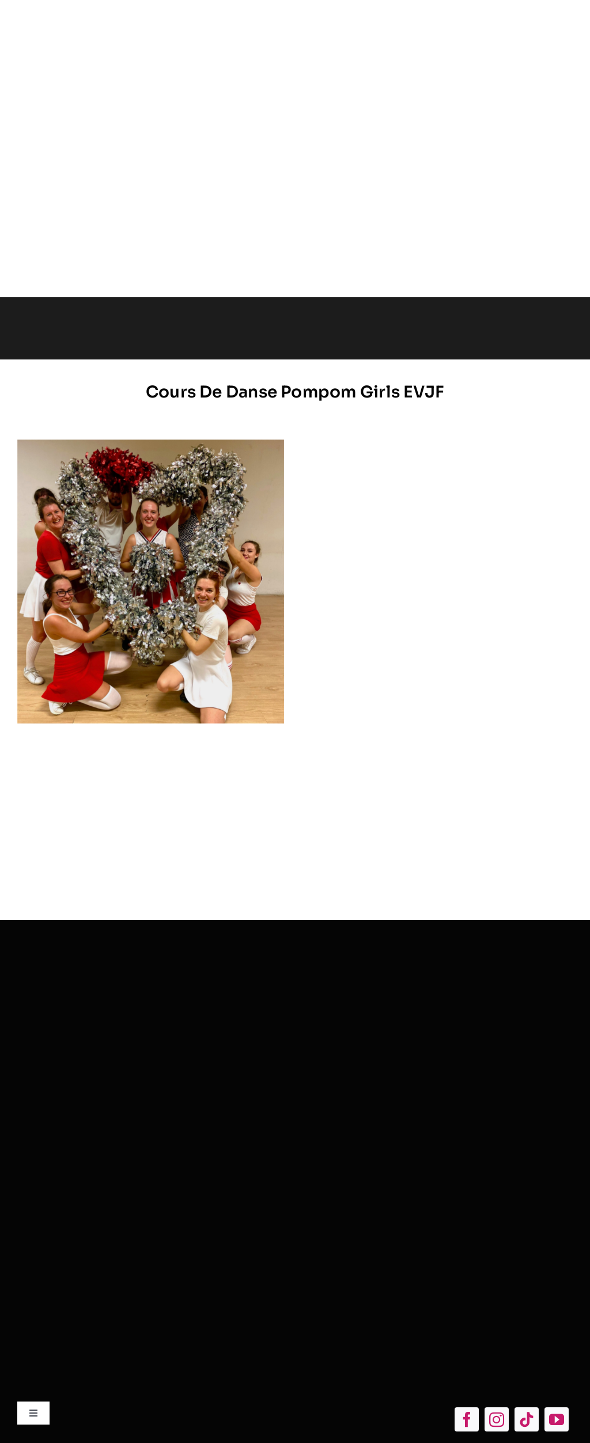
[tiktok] (527, 1419)
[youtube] (556, 1419)
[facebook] (467, 1419)
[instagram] (497, 1419)
